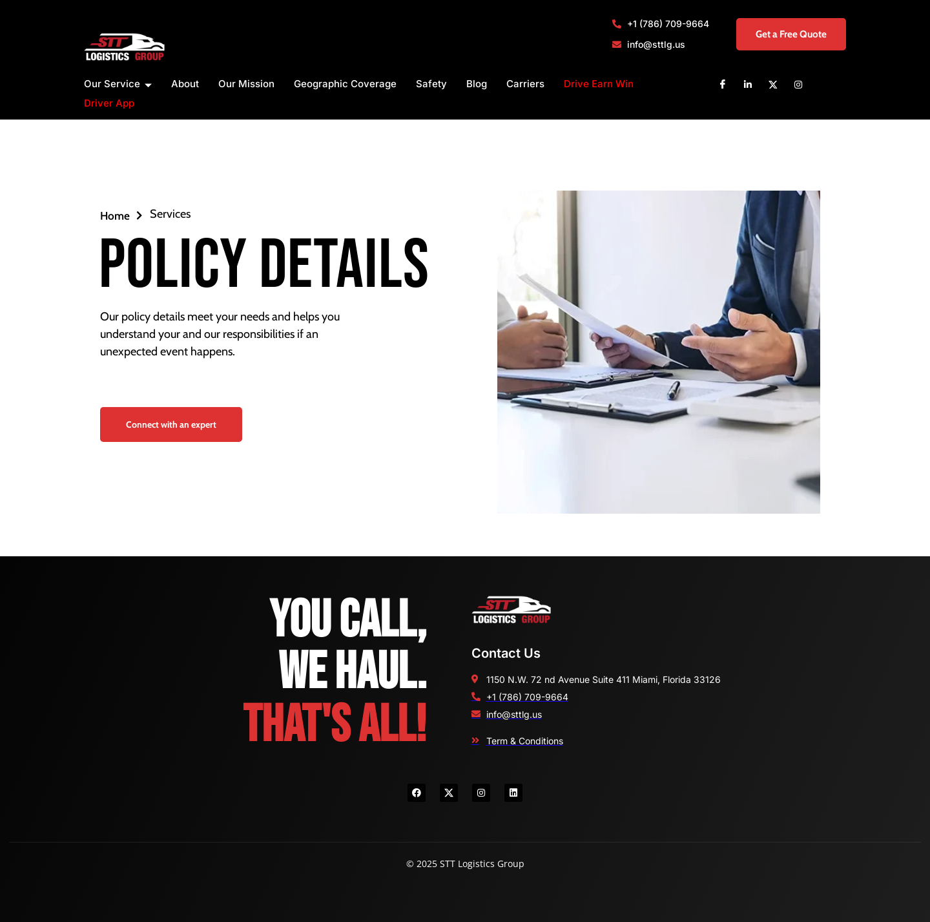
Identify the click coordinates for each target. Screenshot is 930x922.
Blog (476, 84)
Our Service (118, 84)
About (185, 84)
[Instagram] (798, 84)
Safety (431, 84)
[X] (773, 84)
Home (121, 215)
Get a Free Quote (782, 34)
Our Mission (246, 84)
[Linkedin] (748, 84)
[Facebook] (722, 84)
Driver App (109, 103)
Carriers (525, 84)
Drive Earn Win (599, 84)
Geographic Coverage (345, 84)
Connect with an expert (171, 424)
